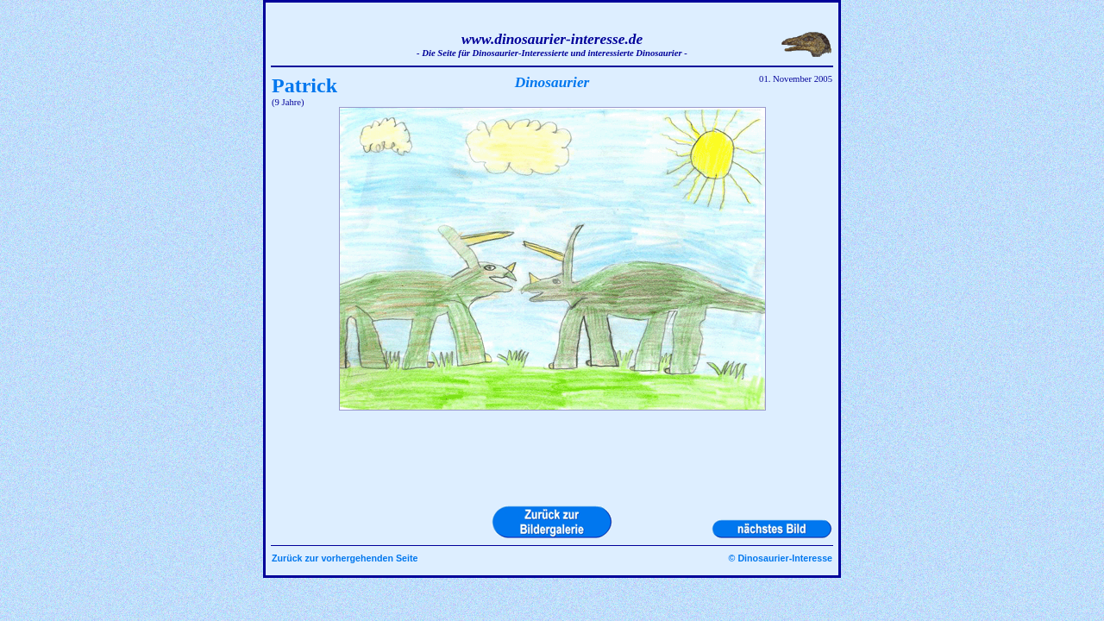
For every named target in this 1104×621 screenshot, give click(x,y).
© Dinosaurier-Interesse (780, 558)
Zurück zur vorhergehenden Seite (344, 558)
